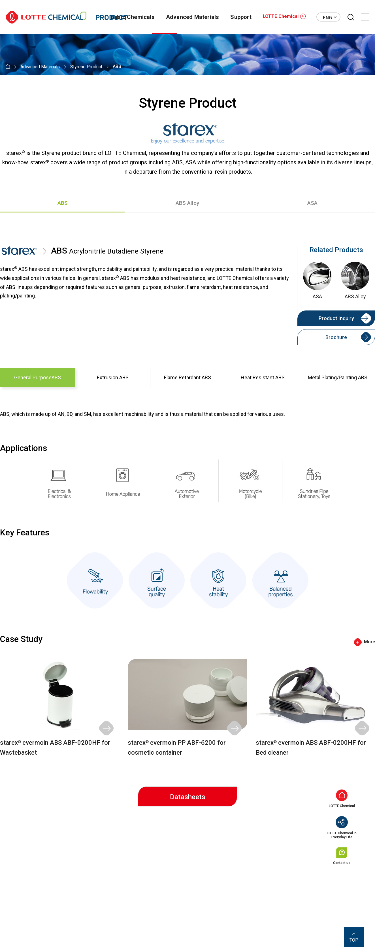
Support (240, 17)
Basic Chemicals (133, 17)
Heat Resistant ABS (263, 377)
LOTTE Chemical (281, 16)
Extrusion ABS (113, 377)
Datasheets (187, 797)
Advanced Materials (192, 17)
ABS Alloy (187, 203)
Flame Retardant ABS (187, 377)
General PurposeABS (37, 377)
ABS (62, 203)
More (369, 641)
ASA (312, 203)
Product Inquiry (336, 318)
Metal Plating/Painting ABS (337, 377)
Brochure (336, 337)
